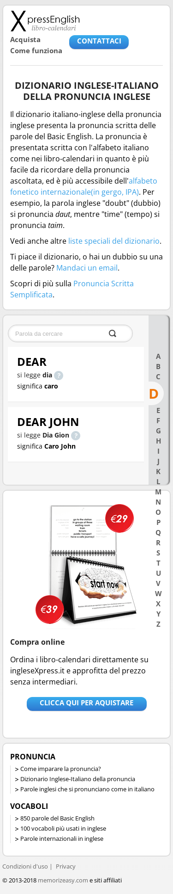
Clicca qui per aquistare (86, 702)
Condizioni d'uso (25, 866)
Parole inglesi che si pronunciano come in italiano (87, 789)
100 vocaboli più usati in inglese (63, 828)
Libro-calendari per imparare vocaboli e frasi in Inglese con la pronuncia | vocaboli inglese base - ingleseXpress (45, 20)
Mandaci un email (87, 268)
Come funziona (36, 50)
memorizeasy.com (63, 880)
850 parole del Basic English (57, 818)
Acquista (25, 39)
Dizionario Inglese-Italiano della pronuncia (77, 779)
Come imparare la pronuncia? (60, 769)
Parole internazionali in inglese (61, 838)
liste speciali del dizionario (114, 241)
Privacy (66, 866)
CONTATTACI (99, 40)
